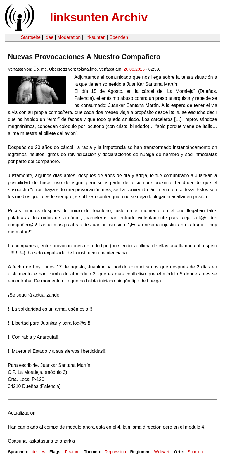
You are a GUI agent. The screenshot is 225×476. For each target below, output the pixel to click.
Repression (115, 451)
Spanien (195, 451)
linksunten (94, 37)
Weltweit (162, 451)
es (43, 451)
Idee (48, 37)
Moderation (69, 37)
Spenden (118, 37)
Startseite (31, 37)
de (34, 451)
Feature (72, 451)
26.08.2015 (134, 69)
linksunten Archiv (99, 17)
